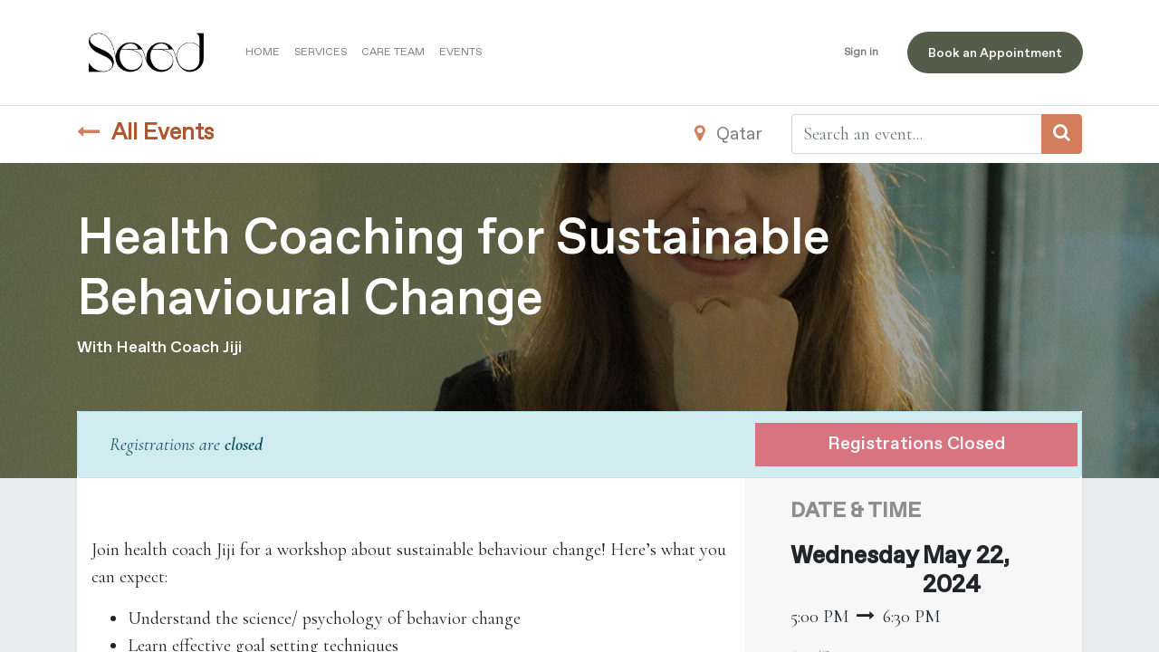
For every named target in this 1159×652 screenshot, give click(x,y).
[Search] (1061, 134)
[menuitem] (263, 52)
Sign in (861, 52)
